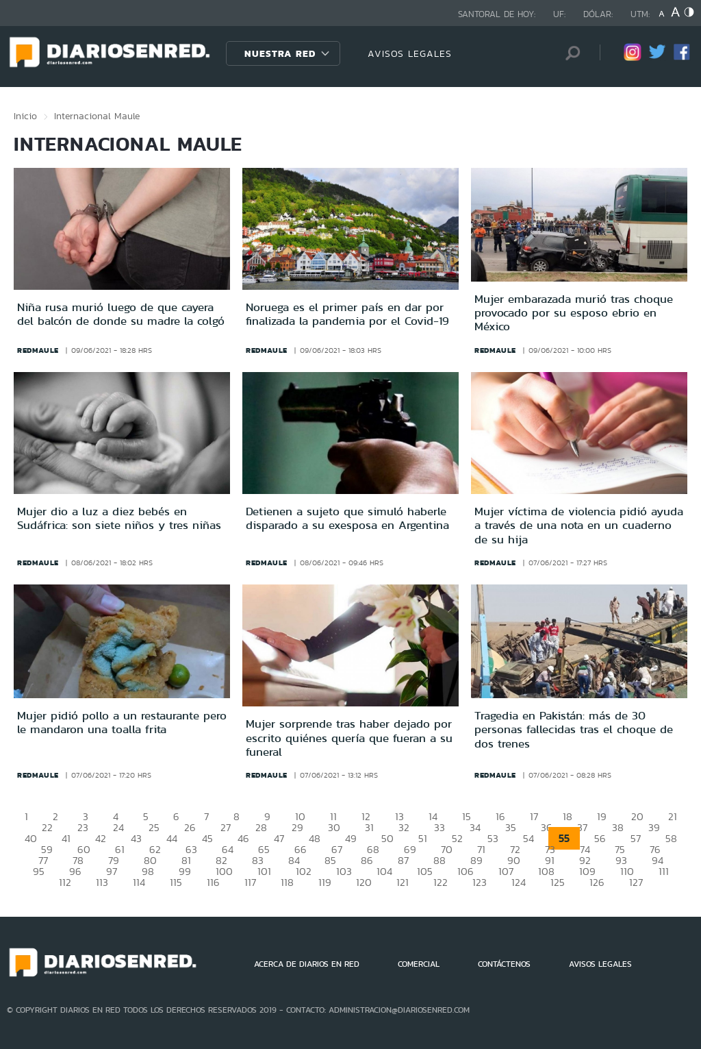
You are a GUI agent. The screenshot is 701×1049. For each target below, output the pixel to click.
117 (250, 882)
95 (38, 871)
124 (518, 882)
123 (479, 882)
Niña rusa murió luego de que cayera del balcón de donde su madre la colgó (121, 314)
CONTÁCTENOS (504, 964)
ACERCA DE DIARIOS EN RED (306, 964)
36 (546, 827)
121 (402, 882)
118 (287, 882)
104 (384, 871)
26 (190, 827)
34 (475, 827)
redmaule (38, 350)
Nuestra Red (280, 53)
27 (225, 827)
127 (636, 882)
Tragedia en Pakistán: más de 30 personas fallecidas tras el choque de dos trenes (573, 729)
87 (403, 860)
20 (637, 816)
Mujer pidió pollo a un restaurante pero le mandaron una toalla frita (122, 722)
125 (557, 882)
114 (139, 882)
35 (510, 827)
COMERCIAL (418, 964)
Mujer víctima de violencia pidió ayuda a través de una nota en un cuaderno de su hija (578, 525)
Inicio (25, 116)
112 (65, 882)
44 (171, 838)
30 (334, 827)
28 (261, 827)
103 (344, 871)
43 (136, 838)
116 (213, 882)
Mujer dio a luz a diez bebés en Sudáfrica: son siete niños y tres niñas (119, 518)
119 (324, 882)
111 (664, 871)
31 (369, 827)
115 (176, 882)
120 (364, 882)
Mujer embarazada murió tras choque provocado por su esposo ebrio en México (573, 313)
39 (654, 827)
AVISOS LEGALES (410, 53)
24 (118, 827)
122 (440, 882)
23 (82, 827)
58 (671, 838)
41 (66, 838)
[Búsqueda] (569, 53)
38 (618, 827)
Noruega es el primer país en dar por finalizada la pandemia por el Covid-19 (347, 314)
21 (672, 816)
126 (596, 882)
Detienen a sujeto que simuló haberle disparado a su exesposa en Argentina (347, 518)
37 (582, 827)
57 (635, 838)
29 (297, 827)
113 (102, 882)
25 (154, 827)
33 (439, 827)
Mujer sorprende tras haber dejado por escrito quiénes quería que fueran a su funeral (349, 737)
